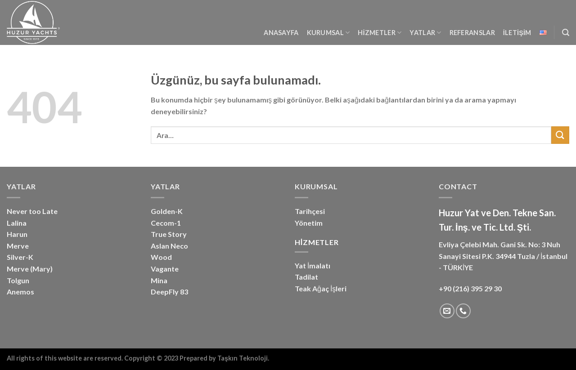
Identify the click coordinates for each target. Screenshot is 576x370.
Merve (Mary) (30, 268)
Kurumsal (328, 32)
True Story (169, 234)
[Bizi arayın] (463, 310)
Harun (17, 234)
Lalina (17, 222)
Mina (159, 280)
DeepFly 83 (169, 291)
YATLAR (425, 32)
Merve (18, 245)
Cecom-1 (166, 222)
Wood (161, 257)
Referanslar (472, 32)
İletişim (517, 32)
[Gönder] (560, 135)
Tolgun (18, 280)
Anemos (20, 291)
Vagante (165, 268)
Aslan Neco (169, 245)
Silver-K (20, 257)
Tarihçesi (310, 211)
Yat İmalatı (312, 265)
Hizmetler (379, 32)
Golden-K (167, 211)
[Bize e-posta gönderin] (447, 310)
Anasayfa (281, 32)
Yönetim (309, 222)
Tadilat (306, 276)
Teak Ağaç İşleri (320, 288)
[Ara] (565, 32)
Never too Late (32, 211)
